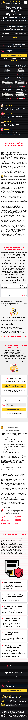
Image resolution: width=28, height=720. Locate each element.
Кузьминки (17, 516)
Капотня (3, 516)
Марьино (3, 519)
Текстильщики (18, 522)
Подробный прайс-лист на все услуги (15, 336)
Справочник (23, 526)
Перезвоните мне (14, 55)
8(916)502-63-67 (14, 29)
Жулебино (4, 525)
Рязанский (4, 522)
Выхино (16, 523)
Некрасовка (17, 519)
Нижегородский (5, 520)
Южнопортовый (5, 523)
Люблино (17, 517)
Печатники (17, 520)
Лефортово (4, 517)
